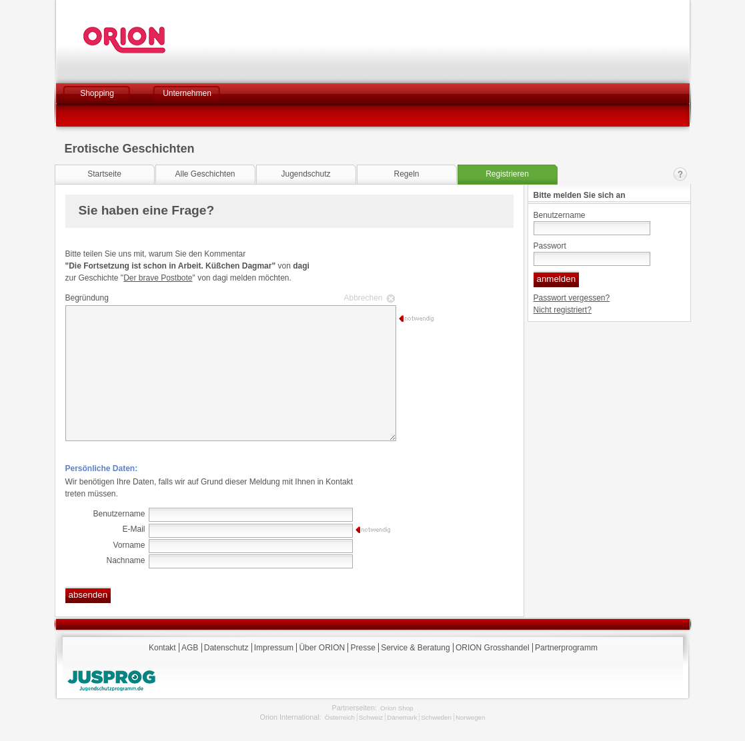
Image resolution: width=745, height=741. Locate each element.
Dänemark (402, 717)
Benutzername (560, 215)
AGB (189, 647)
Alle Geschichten (205, 174)
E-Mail (133, 529)
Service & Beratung (415, 647)
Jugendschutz (305, 174)
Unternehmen (187, 93)
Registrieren (507, 174)
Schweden (436, 717)
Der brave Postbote (157, 278)
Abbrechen (363, 298)
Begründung (228, 298)
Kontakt (680, 174)
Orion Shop (396, 708)
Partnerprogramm (566, 647)
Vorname (129, 545)
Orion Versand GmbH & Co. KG (161, 40)
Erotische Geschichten (130, 148)
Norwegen (471, 717)
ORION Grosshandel (493, 647)
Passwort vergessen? (572, 298)
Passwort (550, 246)
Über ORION (322, 647)
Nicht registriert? (563, 310)
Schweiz (371, 717)
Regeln (406, 174)
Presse (362, 647)
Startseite (104, 174)
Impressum (273, 647)
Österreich (340, 717)
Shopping (97, 93)
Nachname (125, 560)
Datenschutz (226, 647)
